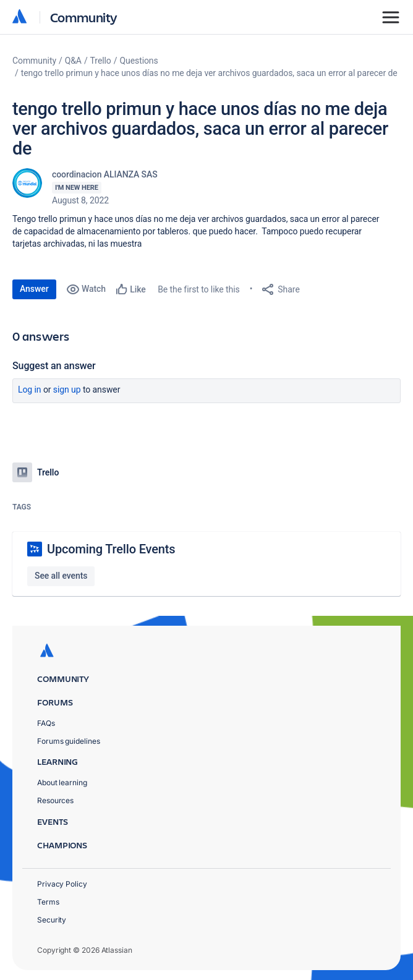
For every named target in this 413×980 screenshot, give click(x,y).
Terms (48, 901)
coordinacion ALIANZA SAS (105, 174)
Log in (29, 389)
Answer (34, 289)
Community (83, 17)
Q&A (73, 61)
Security (51, 919)
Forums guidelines (68, 741)
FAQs (46, 723)
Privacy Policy (62, 883)
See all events (61, 576)
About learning (62, 782)
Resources (55, 800)
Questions (138, 61)
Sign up (67, 389)
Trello (100, 61)
